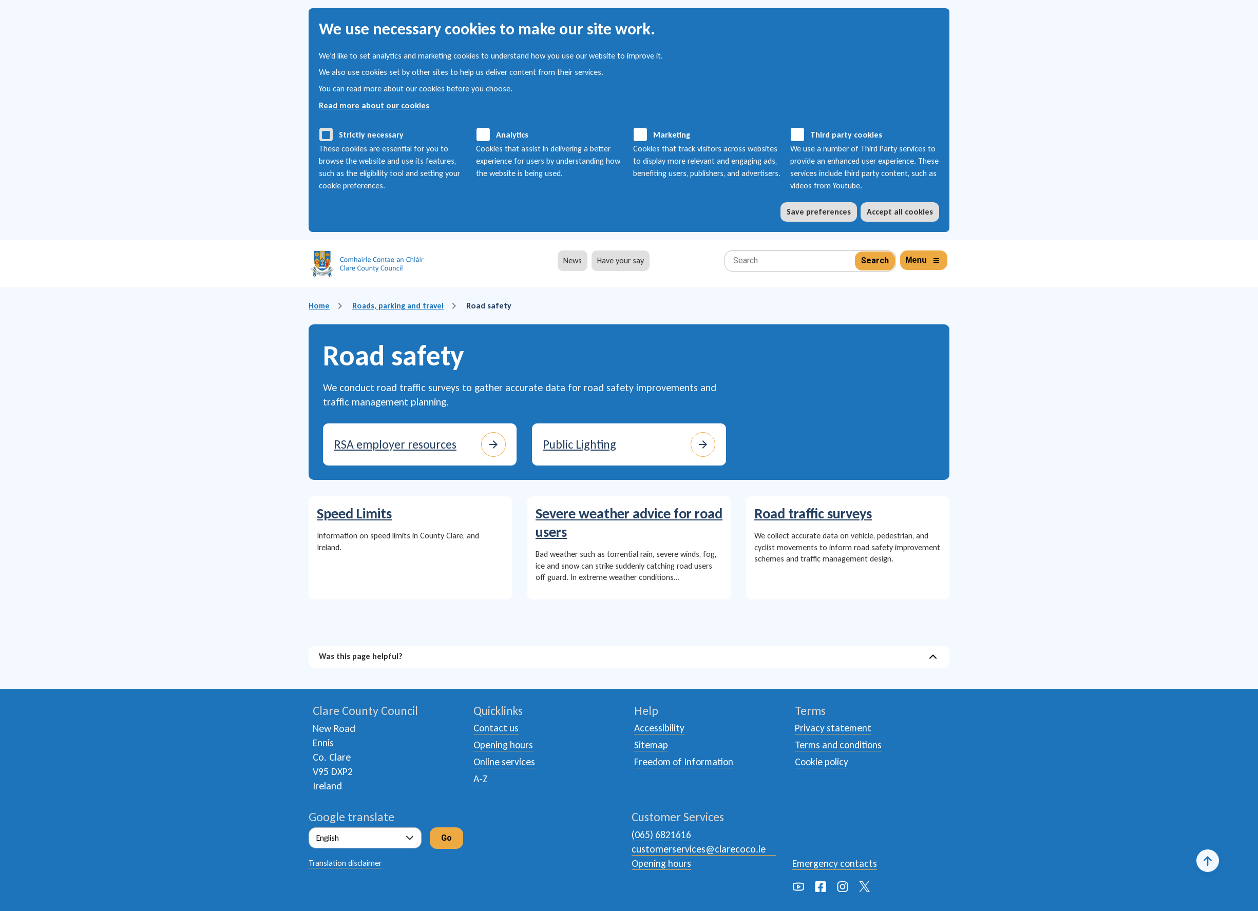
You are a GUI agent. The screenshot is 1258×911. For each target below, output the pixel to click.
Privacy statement (833, 728)
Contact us (496, 728)
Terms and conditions (840, 746)
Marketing (671, 135)
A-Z (480, 780)
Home (320, 306)
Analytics (512, 135)
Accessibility (659, 728)
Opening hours (504, 746)
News (572, 260)
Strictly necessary (371, 135)
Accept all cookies (900, 212)
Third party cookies (846, 135)
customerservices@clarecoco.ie (699, 849)
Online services (504, 763)
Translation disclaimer (345, 863)
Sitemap (651, 746)
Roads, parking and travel (400, 306)
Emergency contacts (835, 863)
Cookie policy (823, 763)
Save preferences (819, 212)
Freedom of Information (686, 763)
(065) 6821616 (662, 834)
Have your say (620, 260)
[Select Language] (365, 837)
